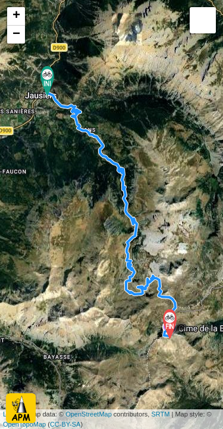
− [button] (16, 34)
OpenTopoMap (24, 424)
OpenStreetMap (88, 414)
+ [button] (16, 16)
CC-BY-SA (65, 424)
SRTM (160, 414)
